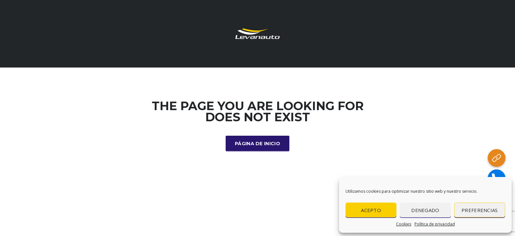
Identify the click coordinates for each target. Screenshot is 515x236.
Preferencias (479, 210)
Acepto (371, 210)
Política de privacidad (434, 224)
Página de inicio (257, 144)
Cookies (403, 224)
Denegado (425, 210)
